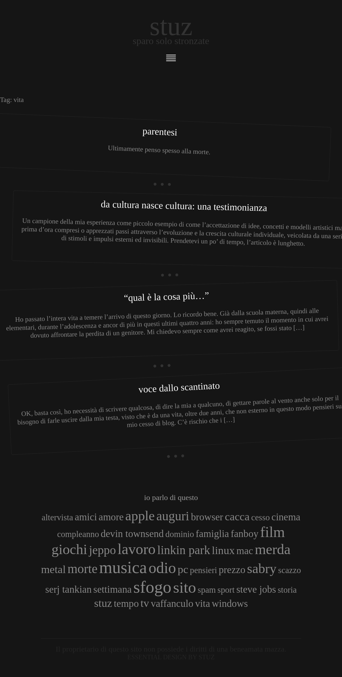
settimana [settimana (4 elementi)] (112, 589)
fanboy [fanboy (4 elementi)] (244, 533)
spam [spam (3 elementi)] (207, 590)
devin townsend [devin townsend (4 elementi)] (132, 533)
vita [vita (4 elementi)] (202, 603)
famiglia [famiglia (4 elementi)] (212, 533)
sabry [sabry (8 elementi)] (261, 568)
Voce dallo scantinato (179, 387)
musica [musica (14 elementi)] (123, 567)
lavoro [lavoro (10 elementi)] (137, 549)
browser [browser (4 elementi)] (207, 517)
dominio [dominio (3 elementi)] (180, 534)
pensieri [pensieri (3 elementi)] (203, 570)
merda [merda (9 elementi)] (273, 549)
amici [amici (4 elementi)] (86, 517)
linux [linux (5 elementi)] (223, 550)
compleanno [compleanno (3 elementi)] (78, 534)
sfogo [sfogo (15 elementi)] (152, 587)
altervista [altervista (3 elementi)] (57, 517)
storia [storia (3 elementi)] (287, 590)
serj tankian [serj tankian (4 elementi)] (68, 589)
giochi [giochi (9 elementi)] (69, 549)
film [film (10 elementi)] (272, 532)
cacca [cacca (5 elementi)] (237, 516)
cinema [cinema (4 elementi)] (286, 517)
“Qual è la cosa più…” (166, 296)
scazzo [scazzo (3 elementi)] (289, 570)
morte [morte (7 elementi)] (82, 568)
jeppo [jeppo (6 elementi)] (102, 550)
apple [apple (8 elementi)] (140, 515)
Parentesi (160, 131)
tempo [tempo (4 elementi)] (126, 603)
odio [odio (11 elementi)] (162, 567)
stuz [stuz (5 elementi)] (103, 603)
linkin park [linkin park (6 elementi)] (183, 550)
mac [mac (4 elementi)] (245, 550)
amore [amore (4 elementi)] (111, 517)
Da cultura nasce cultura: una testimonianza (184, 206)
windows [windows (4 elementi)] (230, 603)
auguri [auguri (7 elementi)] (173, 516)
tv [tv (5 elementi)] (144, 603)
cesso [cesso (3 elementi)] (260, 517)
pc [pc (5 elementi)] (183, 569)
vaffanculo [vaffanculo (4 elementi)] (172, 603)
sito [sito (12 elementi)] (184, 587)
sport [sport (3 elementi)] (226, 590)
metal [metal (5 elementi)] (53, 569)
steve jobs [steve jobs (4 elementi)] (256, 589)
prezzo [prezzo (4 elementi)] (232, 569)
